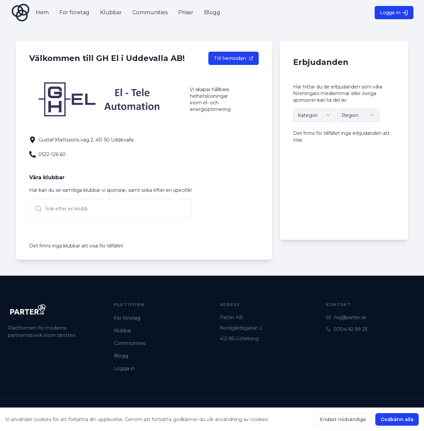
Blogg (121, 356)
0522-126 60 (52, 154)
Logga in (394, 13)
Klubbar (123, 331)
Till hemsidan (233, 58)
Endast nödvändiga (343, 419)
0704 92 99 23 (346, 329)
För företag (127, 318)
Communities (129, 343)
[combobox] (314, 115)
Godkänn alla (397, 419)
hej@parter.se (346, 317)
